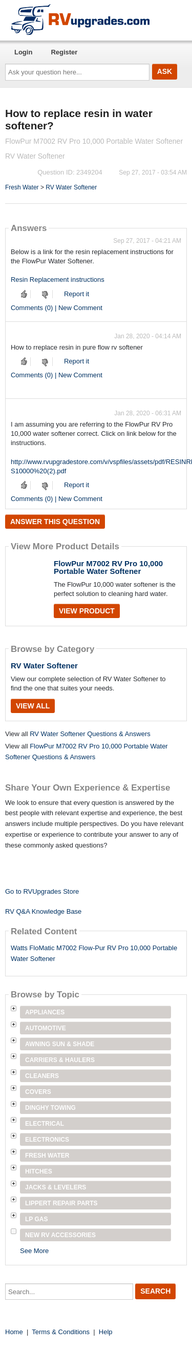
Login (23, 52)
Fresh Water (22, 187)
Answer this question (55, 521)
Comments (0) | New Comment (56, 308)
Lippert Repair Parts (61, 1203)
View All (33, 706)
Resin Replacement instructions (57, 279)
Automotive (45, 1028)
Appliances (45, 1012)
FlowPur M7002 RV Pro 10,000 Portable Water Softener (108, 567)
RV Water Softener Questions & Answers (90, 734)
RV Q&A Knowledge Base (43, 911)
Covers (38, 1091)
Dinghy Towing (50, 1107)
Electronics (47, 1139)
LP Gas (36, 1219)
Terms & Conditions (61, 1332)
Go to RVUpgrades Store (42, 891)
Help (106, 1332)
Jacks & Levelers (55, 1187)
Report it (76, 294)
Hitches (38, 1171)
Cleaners (42, 1076)
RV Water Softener (71, 187)
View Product (87, 611)
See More (34, 1251)
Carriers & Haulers (60, 1060)
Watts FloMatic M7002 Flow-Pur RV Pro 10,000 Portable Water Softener (94, 953)
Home (14, 1332)
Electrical (44, 1123)
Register (64, 52)
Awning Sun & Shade (59, 1044)
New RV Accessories (60, 1235)
